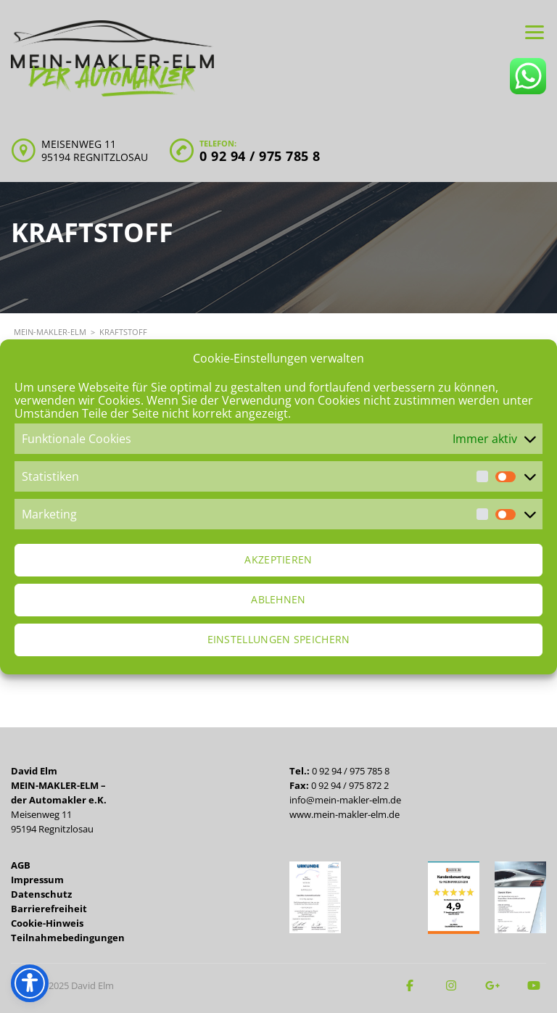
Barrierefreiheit (49, 908)
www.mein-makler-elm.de (344, 814)
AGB (20, 865)
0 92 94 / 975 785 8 (260, 156)
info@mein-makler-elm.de (345, 799)
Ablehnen (278, 599)
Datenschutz (41, 894)
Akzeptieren (278, 559)
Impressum (37, 879)
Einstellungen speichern (278, 639)
